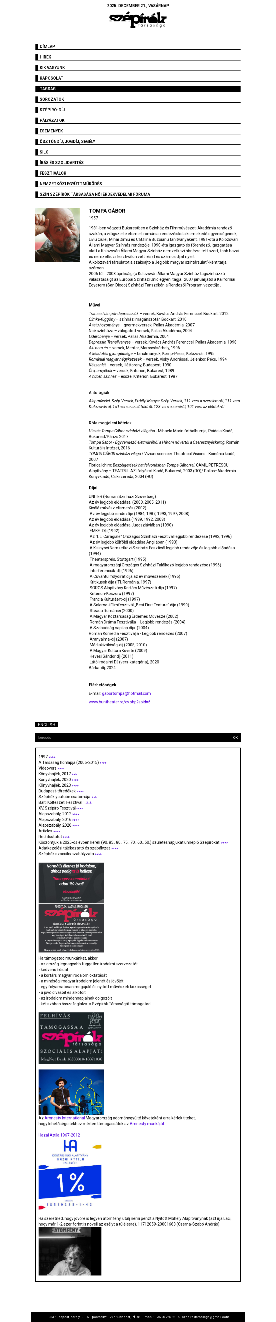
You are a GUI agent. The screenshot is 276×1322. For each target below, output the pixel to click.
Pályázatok (52, 120)
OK (235, 738)
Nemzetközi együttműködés (71, 183)
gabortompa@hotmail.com (126, 693)
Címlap (47, 46)
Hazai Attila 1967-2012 (59, 1135)
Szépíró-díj (52, 110)
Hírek (45, 57)
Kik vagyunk (52, 67)
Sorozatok (52, 99)
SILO (44, 152)
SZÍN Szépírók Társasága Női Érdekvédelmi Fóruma (95, 194)
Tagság (48, 88)
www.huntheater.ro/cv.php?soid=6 (120, 702)
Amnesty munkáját (146, 1123)
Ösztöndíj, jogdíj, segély (67, 141)
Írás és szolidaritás (62, 162)
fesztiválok (53, 173)
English (46, 724)
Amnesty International (65, 1118)
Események (51, 131)
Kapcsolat (51, 78)
